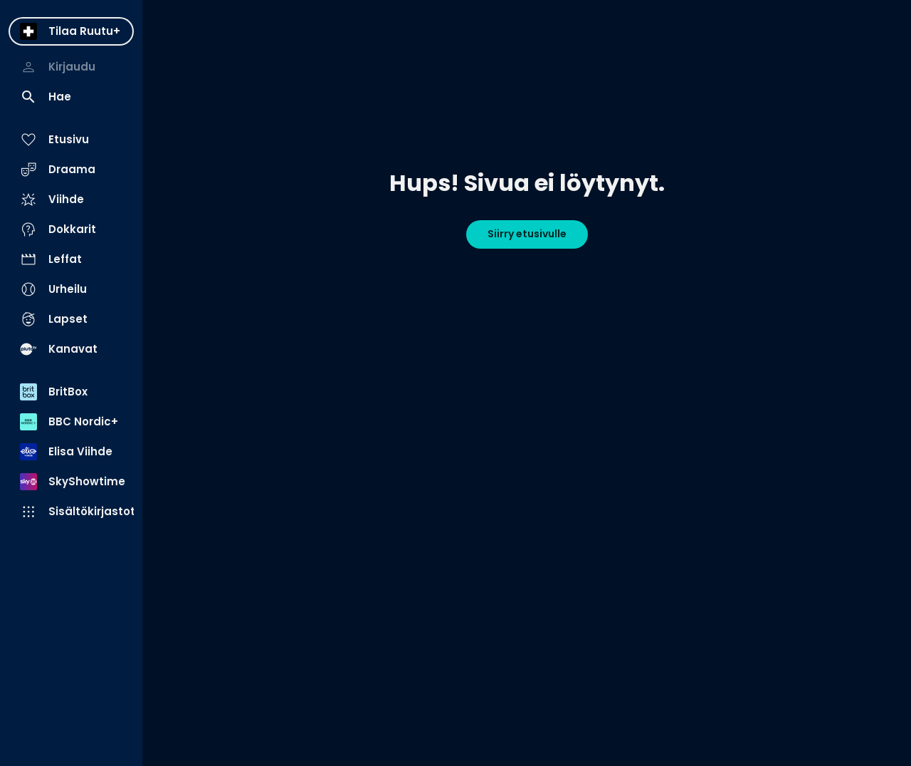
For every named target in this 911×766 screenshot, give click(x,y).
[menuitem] (71, 31)
